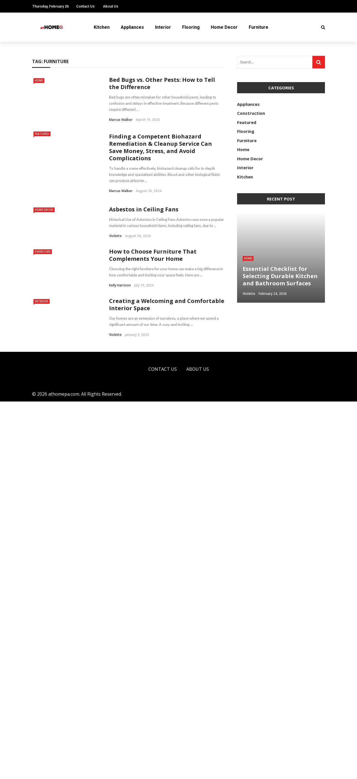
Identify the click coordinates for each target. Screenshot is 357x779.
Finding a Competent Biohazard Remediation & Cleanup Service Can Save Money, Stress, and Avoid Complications (160, 147)
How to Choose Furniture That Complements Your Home (153, 443)
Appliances (132, 27)
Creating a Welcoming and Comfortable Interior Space (166, 682)
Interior (163, 27)
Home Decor (224, 27)
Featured (42, 134)
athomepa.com (63, 771)
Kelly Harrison (120, 474)
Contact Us (85, 6)
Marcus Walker (120, 119)
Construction (251, 113)
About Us (110, 6)
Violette (115, 235)
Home (39, 80)
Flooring (191, 27)
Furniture (258, 27)
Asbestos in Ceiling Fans (143, 209)
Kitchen (102, 27)
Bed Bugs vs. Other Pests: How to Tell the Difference (162, 83)
